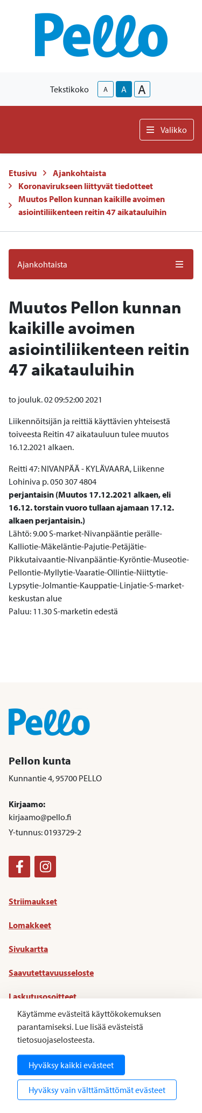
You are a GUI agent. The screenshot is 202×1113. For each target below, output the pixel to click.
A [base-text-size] (124, 89)
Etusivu (23, 172)
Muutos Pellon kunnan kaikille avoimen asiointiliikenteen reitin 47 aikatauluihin (92, 205)
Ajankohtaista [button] (101, 264)
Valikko (167, 129)
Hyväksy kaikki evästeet (71, 1065)
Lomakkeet (30, 925)
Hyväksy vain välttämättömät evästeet (97, 1089)
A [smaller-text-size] (105, 89)
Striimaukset (33, 901)
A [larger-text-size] (142, 89)
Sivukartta (28, 948)
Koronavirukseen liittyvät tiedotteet (85, 185)
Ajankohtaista (79, 172)
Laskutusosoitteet (42, 996)
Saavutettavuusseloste (51, 972)
